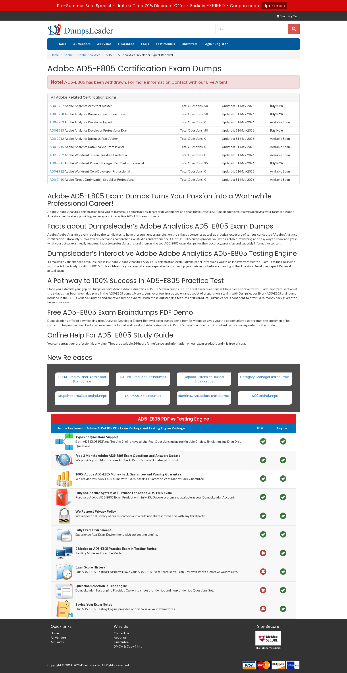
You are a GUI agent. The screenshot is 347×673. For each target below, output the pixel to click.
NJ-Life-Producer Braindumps (143, 377)
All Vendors (82, 44)
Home (62, 44)
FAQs (145, 44)
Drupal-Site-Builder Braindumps (82, 396)
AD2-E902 (57, 155)
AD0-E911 (57, 163)
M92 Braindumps (265, 396)
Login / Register (215, 44)
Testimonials (165, 44)
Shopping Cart (287, 16)
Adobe (68, 55)
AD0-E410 (57, 179)
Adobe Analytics (88, 55)
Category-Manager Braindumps (264, 377)
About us (120, 637)
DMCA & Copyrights (128, 646)
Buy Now (276, 106)
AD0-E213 (57, 130)
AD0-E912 (57, 171)
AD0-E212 (57, 138)
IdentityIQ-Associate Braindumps (203, 396)
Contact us (121, 633)
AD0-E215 (57, 147)
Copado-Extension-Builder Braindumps (204, 379)
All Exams (104, 44)
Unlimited (189, 44)
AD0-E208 (57, 114)
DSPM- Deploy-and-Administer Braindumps (82, 379)
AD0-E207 (57, 106)
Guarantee (126, 44)
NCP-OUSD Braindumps (143, 396)
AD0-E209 (57, 122)
